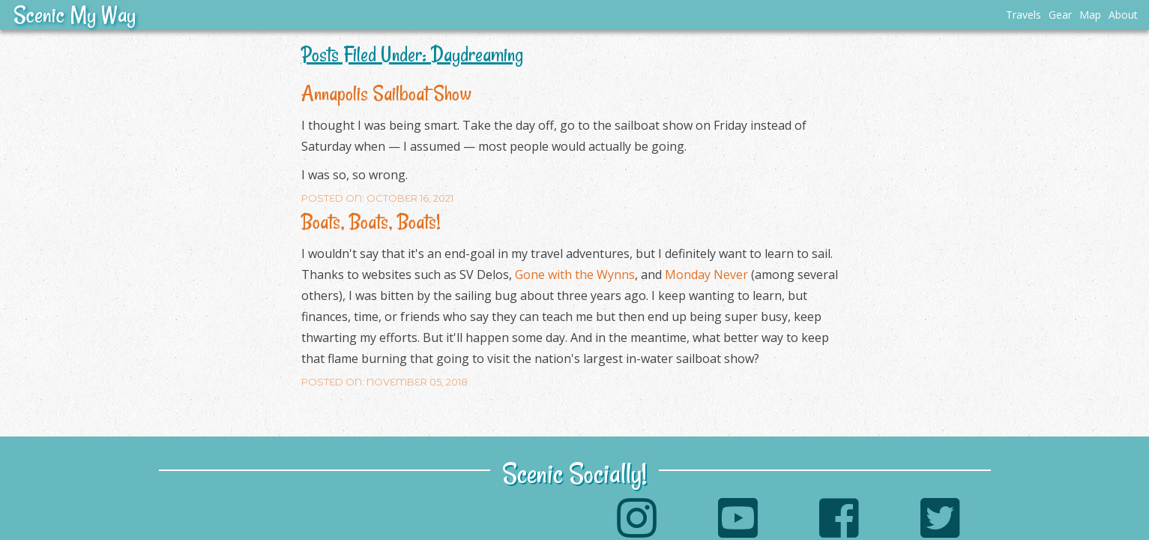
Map (1090, 15)
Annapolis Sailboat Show (386, 93)
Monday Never (706, 274)
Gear (1060, 15)
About (1123, 15)
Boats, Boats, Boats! (371, 222)
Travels (1023, 15)
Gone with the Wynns (575, 274)
